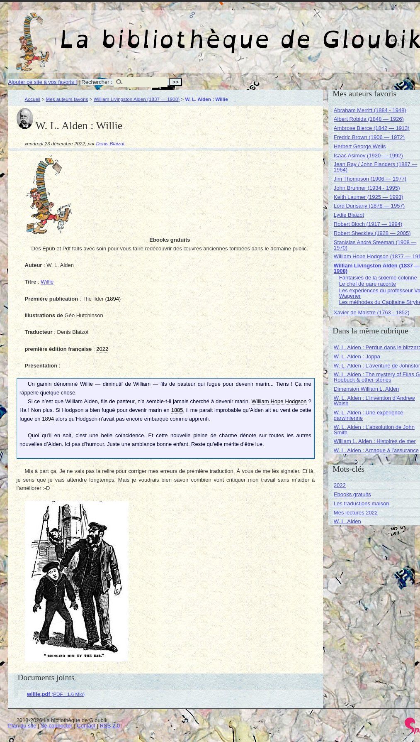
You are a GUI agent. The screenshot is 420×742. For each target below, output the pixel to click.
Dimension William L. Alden (366, 389)
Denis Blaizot (110, 143)
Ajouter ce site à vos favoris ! (42, 82)
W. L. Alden (347, 521)
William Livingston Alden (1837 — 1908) (137, 99)
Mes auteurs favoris (67, 99)
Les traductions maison (361, 503)
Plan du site (22, 725)
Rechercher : (96, 82)
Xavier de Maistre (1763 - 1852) (372, 312)
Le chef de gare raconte (367, 284)
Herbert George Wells (360, 146)
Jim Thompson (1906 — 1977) (370, 179)
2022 (340, 485)
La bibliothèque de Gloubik (309, 32)
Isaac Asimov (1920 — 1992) (368, 155)
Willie (47, 282)
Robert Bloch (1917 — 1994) (368, 224)
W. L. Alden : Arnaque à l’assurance (376, 450)
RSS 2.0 (110, 725)
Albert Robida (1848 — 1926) (369, 119)
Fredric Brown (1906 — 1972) (369, 137)
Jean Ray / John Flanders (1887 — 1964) (376, 167)
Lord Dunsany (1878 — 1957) (369, 206)
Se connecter (57, 725)
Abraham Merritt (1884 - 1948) (370, 110)
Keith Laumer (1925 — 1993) (368, 197)
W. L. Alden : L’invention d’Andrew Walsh (374, 401)
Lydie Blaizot (349, 215)
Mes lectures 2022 (356, 512)
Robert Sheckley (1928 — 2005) (372, 233)
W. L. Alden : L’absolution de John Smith (374, 430)
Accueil (33, 99)
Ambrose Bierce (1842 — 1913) (372, 128)
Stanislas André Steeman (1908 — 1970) (375, 245)
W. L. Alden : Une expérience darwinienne (368, 415)
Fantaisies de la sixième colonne (378, 277)
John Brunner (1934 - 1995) (367, 188)
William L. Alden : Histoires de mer (375, 441)
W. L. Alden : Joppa (357, 356)
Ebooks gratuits (352, 494)
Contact (86, 725)
